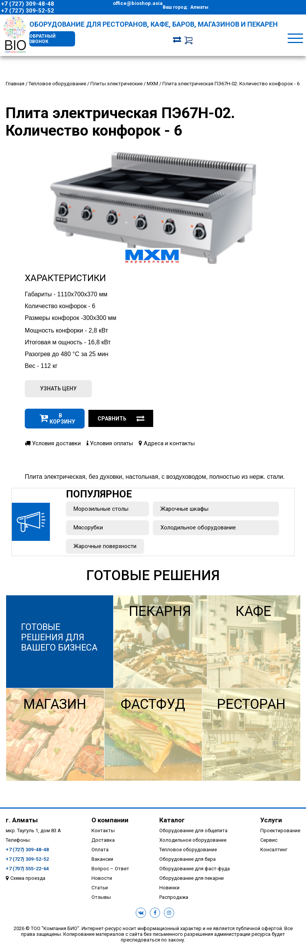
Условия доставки (53, 444)
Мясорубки (88, 528)
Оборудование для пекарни (191, 879)
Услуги (271, 821)
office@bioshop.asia (138, 3)
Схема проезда (27, 879)
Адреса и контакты (167, 444)
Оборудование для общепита (193, 831)
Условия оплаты (110, 444)
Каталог (172, 821)
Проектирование (280, 831)
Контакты (103, 831)
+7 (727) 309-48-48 (27, 3)
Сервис (268, 841)
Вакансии (102, 860)
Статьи (99, 889)
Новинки (169, 889)
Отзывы (101, 898)
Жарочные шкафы (184, 510)
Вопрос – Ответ (110, 870)
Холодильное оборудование (198, 528)
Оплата (100, 851)
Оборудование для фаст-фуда (194, 870)
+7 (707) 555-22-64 (27, 870)
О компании (109, 821)
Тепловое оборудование (188, 851)
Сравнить (121, 420)
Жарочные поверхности (105, 547)
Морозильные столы (101, 510)
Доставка (103, 841)
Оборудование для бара (187, 860)
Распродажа (173, 898)
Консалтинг (273, 851)
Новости (101, 879)
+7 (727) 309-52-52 (27, 10)
